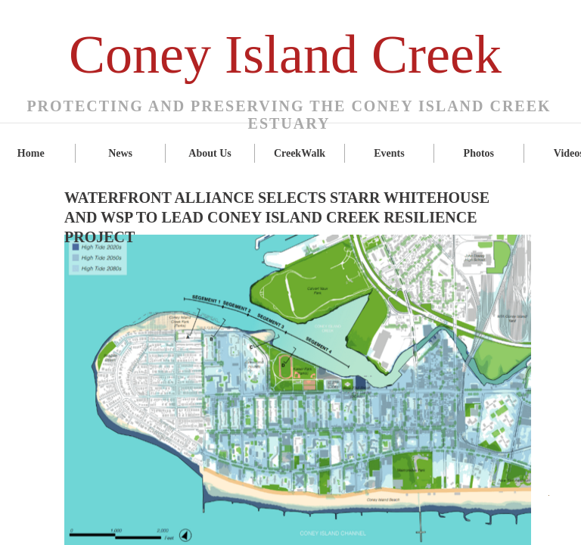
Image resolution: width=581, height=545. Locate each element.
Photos (479, 153)
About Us (209, 153)
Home (31, 153)
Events (389, 153)
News (120, 153)
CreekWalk (299, 153)
